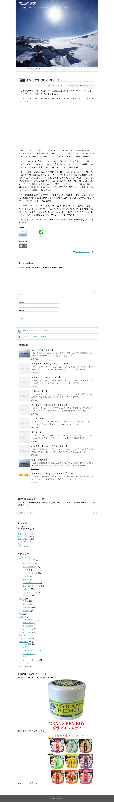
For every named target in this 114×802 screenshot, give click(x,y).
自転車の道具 (28, 626)
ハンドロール (37, 418)
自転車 (22, 617)
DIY (20, 635)
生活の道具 (27, 644)
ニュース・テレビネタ (32, 586)
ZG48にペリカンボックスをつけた (33, 337)
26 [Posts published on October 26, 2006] (26, 541)
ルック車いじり (29, 619)
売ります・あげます (31, 660)
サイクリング (28, 623)
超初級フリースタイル (32, 583)
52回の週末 (27, 3)
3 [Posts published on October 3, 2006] (20, 534)
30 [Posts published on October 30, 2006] (19, 544)
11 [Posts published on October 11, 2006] (24, 536)
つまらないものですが (32, 650)
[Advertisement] (38, 125)
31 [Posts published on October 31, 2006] (21, 544)
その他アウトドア (26, 629)
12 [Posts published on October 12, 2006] (26, 536)
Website (22, 310)
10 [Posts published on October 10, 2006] (21, 536)
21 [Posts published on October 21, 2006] (31, 539)
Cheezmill (90, 503)
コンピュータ (28, 654)
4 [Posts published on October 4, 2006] (23, 534)
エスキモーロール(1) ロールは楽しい (47, 377)
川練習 (25, 570)
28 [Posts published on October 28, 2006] (31, 541)
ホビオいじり (24, 638)
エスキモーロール (82, 252)
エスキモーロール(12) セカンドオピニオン (50, 405)
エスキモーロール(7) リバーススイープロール (51, 473)
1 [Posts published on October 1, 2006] (32, 532)
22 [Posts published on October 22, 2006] (33, 539)
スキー (22, 599)
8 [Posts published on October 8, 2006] (32, 534)
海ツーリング (28, 563)
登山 (21, 614)
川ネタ (25, 576)
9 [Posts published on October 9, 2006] (18, 536)
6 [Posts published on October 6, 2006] (27, 534)
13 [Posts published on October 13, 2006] (28, 536)
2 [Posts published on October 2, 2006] (18, 534)
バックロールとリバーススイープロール (49, 446)
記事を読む (35, 359)
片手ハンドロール (39, 391)
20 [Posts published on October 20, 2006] (28, 539)
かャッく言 (27, 596)
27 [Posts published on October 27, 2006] (28, 541)
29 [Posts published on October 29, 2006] (33, 541)
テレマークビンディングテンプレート (30, 68)
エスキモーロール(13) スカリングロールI (49, 363)
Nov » (26, 546)
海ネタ (25, 579)
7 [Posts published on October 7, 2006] (30, 534)
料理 (24, 657)
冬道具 (25, 604)
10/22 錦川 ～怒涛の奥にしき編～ (33, 331)
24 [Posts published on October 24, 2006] (21, 541)
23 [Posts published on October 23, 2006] (19, 541)
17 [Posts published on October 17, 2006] (21, 539)
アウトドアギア (25, 632)
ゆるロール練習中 (39, 460)
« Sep (19, 546)
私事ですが (23, 642)
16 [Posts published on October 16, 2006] (19, 539)
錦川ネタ (26, 589)
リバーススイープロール (42, 350)
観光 (24, 647)
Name (22, 294)
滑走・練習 (27, 608)
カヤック (22, 558)
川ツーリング (28, 560)
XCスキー (27, 611)
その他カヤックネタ (31, 592)
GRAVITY (57, 91)
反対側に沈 (36, 432)
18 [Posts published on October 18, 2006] (24, 539)
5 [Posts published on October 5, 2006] (25, 534)
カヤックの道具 (29, 567)
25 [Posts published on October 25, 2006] (24, 541)
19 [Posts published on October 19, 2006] (26, 539)
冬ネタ (25, 601)
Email (22, 302)
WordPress (23, 666)
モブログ (22, 663)
